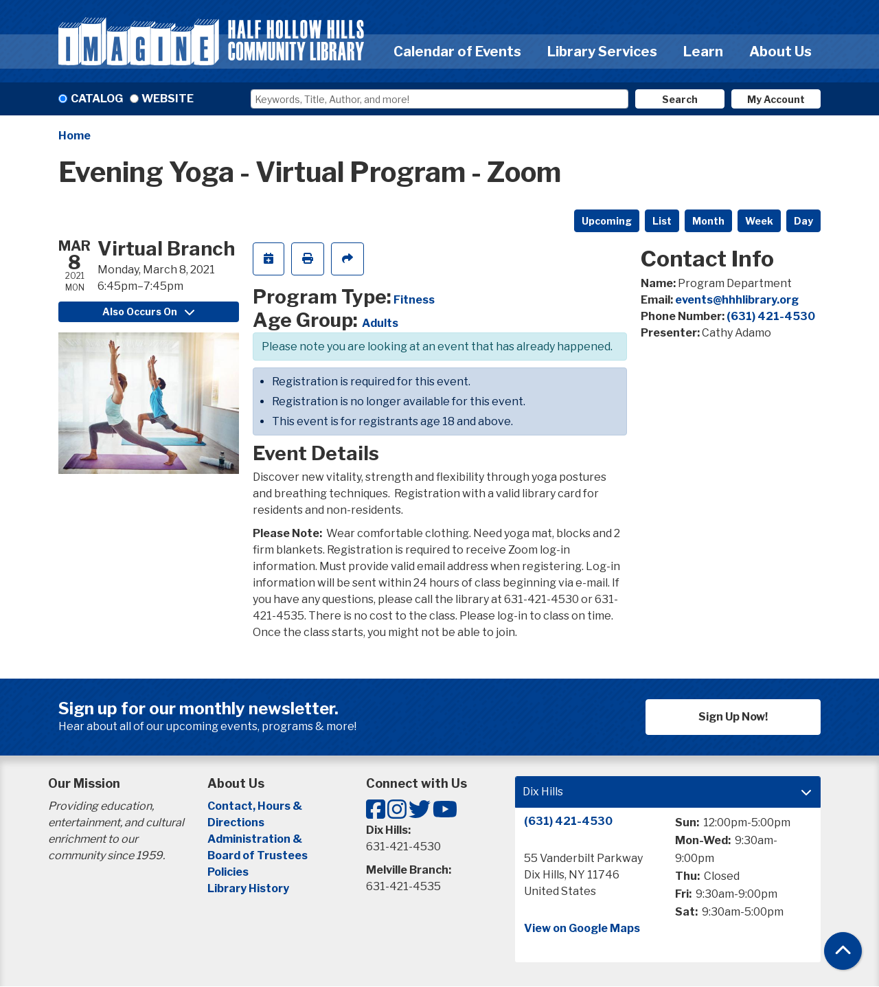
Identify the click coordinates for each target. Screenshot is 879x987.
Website (167, 98)
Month (708, 221)
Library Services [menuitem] (602, 51)
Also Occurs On (148, 311)
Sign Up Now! (733, 716)
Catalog (97, 98)
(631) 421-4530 (771, 316)
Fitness (414, 299)
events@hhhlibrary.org (737, 299)
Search (680, 99)
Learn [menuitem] (703, 51)
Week (759, 221)
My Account (776, 99)
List (662, 221)
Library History (248, 888)
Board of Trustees (257, 855)
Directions (235, 822)
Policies (228, 871)
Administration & (255, 839)
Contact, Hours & (255, 806)
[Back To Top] (843, 951)
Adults (380, 323)
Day (803, 221)
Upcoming (607, 221)
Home (74, 135)
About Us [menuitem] (780, 51)
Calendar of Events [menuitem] (457, 51)
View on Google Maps (582, 928)
